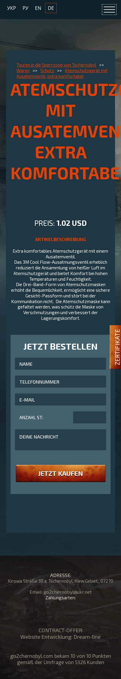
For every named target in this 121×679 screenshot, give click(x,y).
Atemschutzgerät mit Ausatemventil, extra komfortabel (62, 73)
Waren (23, 70)
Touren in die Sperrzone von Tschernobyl (56, 64)
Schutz (47, 70)
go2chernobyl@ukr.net (68, 592)
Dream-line (87, 636)
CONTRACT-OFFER (60, 630)
